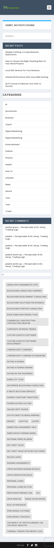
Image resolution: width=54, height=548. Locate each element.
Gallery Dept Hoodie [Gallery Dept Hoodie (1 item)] (17, 409)
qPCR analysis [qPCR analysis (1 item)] (14, 499)
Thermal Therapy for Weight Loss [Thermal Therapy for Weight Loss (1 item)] (24, 531)
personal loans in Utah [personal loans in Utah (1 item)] (19, 487)
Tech (7, 198)
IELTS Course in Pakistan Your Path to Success (23, 84)
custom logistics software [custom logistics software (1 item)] (21, 335)
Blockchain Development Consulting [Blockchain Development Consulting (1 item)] (26, 296)
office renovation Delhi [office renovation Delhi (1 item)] (19, 475)
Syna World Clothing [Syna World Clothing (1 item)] (18, 510)
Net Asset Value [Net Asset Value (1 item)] (15, 445)
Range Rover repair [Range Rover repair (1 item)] (35, 499)
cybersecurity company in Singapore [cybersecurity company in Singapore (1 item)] (26, 355)
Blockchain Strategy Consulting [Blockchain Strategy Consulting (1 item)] (24, 308)
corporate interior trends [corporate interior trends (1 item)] (21, 329)
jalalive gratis (11, 227)
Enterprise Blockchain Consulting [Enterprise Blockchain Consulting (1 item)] (25, 385)
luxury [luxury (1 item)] (35, 421)
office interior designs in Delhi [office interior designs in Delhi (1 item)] (23, 469)
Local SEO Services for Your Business (22, 70)
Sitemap (20, 545)
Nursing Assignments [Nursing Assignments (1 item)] (18, 463)
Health (8, 164)
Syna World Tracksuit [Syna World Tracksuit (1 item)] (18, 516)
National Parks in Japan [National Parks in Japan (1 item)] (19, 439)
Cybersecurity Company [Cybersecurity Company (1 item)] (19, 349)
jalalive (8, 236)
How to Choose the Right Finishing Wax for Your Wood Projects (25, 62)
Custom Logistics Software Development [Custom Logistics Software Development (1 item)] (21, 342)
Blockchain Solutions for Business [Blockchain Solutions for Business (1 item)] (25, 302)
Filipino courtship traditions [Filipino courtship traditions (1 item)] (22, 397)
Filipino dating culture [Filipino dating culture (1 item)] (19, 403)
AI (6, 104)
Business (9, 117)
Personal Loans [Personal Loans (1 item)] (15, 481)
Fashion (9, 151)
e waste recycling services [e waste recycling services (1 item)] (21, 391)
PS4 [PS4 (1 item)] (38, 493)
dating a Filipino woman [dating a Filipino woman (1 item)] (19, 367)
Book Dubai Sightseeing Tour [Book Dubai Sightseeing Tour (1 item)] (22, 314)
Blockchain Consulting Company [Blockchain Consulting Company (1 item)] (24, 290)
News (7, 184)
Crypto (8, 124)
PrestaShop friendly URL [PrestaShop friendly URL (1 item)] (19, 493)
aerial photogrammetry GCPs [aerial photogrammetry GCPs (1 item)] (22, 284)
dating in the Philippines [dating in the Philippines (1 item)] (20, 373)
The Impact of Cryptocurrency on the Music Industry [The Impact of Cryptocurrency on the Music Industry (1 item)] (25, 524)
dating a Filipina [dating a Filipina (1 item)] (15, 361)
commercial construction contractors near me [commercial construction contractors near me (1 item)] (21, 321)
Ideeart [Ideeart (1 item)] (11, 421)
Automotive (11, 111)
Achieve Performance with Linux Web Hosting (26, 77)
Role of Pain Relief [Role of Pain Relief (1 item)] (16, 504)
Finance (9, 157)
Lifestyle (9, 178)
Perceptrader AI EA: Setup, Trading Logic (25, 228)
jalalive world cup (13, 254)
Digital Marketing (13, 131)
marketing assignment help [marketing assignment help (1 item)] (21, 427)
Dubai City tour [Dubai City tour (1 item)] (15, 379)
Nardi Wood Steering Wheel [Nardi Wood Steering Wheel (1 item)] (21, 433)
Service (8, 191)
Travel (8, 211)
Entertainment (12, 144)
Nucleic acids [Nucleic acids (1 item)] (14, 457)
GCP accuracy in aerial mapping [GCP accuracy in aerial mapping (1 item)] (23, 415)
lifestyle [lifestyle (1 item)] (23, 421)
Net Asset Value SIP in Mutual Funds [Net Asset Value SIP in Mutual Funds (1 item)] (26, 451)
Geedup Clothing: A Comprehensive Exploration (22, 53)
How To (9, 171)
